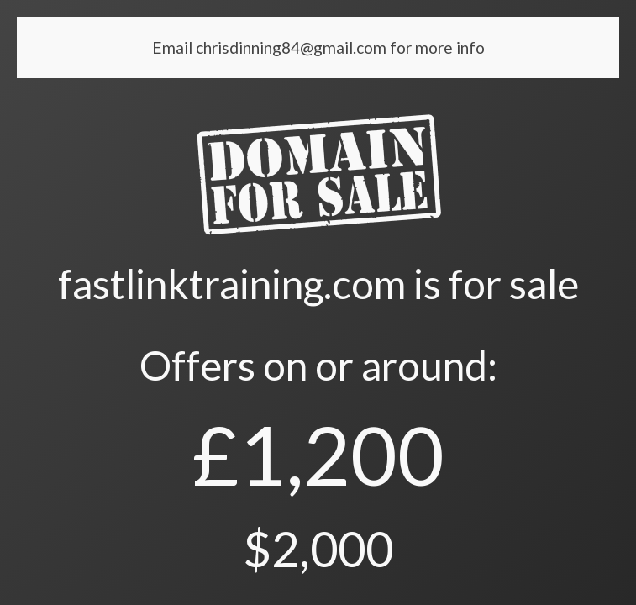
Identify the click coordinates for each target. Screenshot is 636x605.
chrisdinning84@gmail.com (293, 47)
